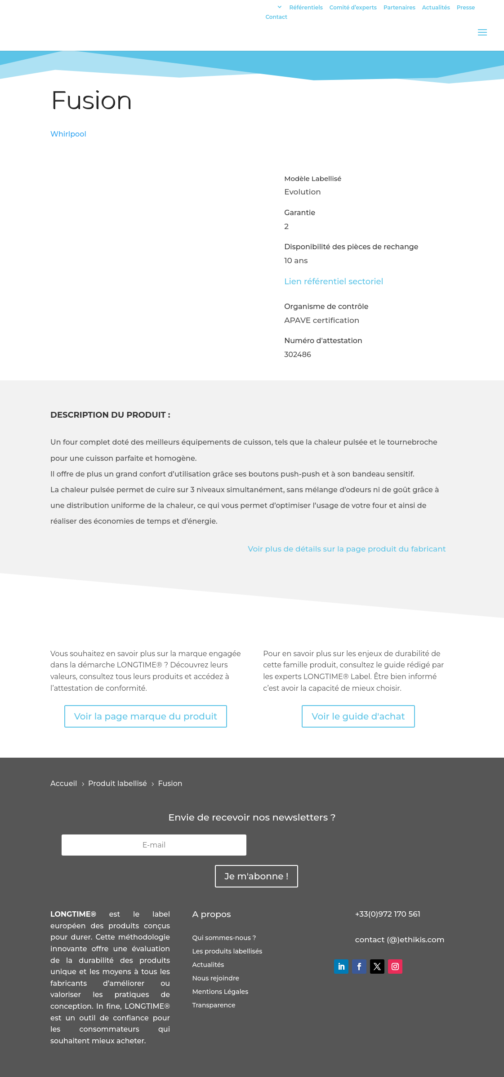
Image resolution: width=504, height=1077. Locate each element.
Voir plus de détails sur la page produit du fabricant (347, 548)
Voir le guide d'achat (358, 716)
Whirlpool (68, 134)
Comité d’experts (353, 8)
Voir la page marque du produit (146, 716)
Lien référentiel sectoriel (333, 282)
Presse (466, 8)
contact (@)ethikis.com (400, 939)
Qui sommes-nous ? (224, 938)
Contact (277, 17)
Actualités (436, 8)
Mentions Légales (220, 992)
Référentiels (306, 8)
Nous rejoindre (215, 978)
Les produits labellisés (227, 951)
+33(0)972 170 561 (387, 913)
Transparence (213, 1005)
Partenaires (399, 8)
